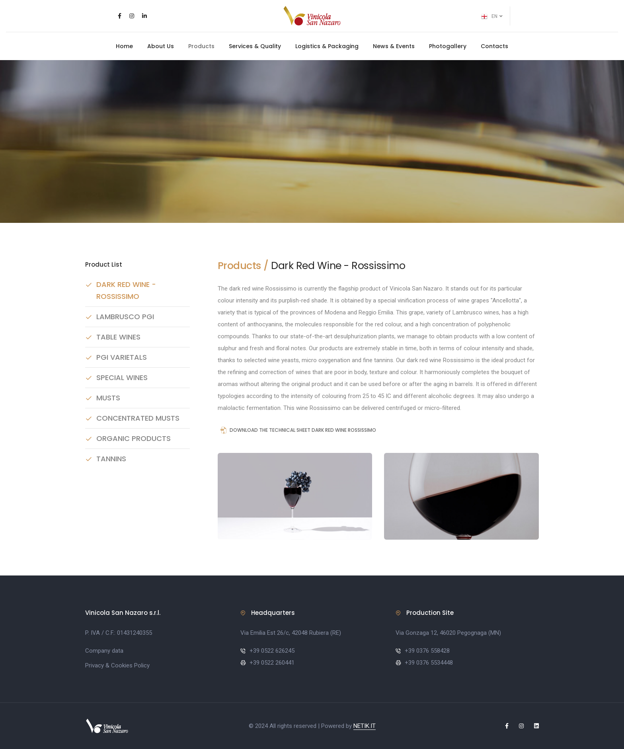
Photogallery (447, 46)
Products (201, 46)
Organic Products (133, 438)
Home (124, 46)
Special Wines (122, 377)
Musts (108, 398)
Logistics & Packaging (327, 46)
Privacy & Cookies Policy (117, 665)
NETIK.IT (364, 725)
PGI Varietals (121, 357)
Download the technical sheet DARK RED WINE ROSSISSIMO (297, 430)
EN (492, 17)
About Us (160, 46)
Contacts (494, 46)
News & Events (394, 46)
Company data (104, 650)
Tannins (111, 459)
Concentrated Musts (137, 418)
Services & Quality (255, 46)
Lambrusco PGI (125, 317)
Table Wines (118, 337)
